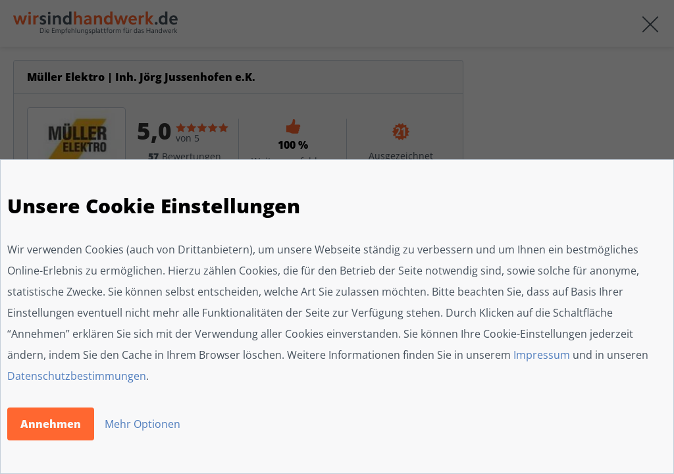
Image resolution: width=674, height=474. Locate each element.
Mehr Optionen (142, 424)
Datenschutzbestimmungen (76, 376)
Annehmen (50, 424)
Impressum (541, 355)
